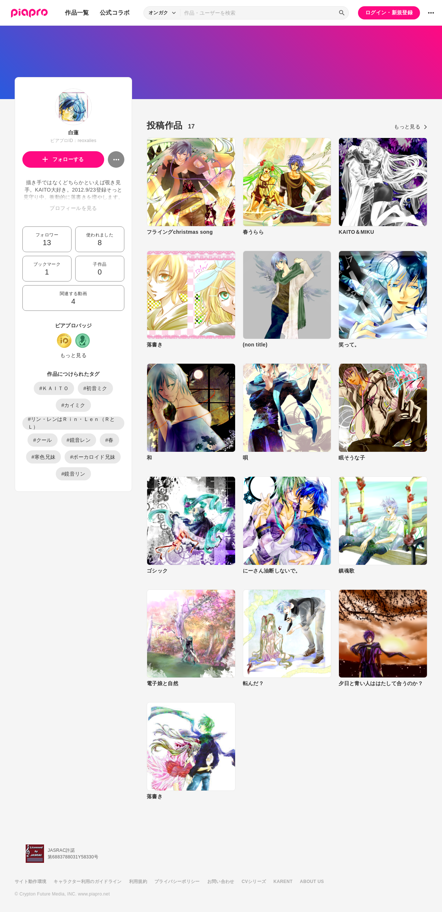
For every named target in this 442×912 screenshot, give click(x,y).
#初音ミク (95, 388)
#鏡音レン (79, 440)
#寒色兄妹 (44, 457)
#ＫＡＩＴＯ (54, 388)
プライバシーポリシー (177, 881)
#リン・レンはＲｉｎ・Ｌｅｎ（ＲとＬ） (71, 423)
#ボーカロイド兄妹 (92, 457)
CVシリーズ (254, 881)
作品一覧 (77, 13)
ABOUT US (312, 881)
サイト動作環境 (30, 881)
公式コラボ (115, 13)
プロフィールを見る (73, 208)
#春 (109, 440)
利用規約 (138, 881)
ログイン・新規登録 (389, 12)
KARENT (283, 881)
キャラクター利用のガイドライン (87, 881)
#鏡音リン (73, 474)
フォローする (63, 159)
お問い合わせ (220, 881)
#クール (42, 440)
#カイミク (73, 405)
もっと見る (73, 355)
